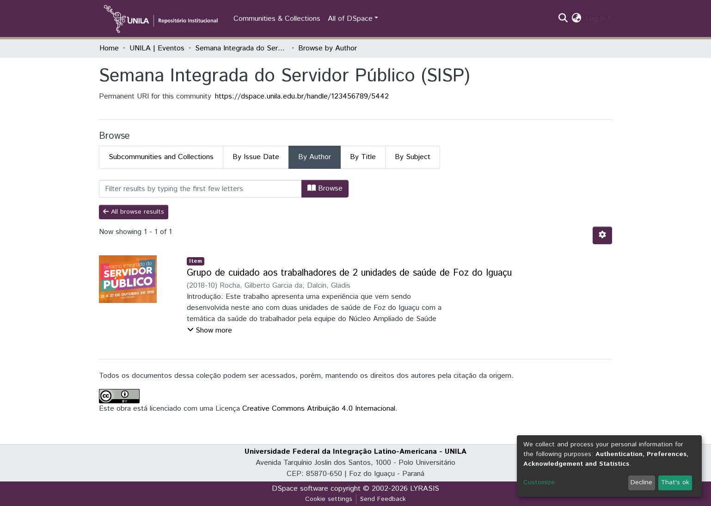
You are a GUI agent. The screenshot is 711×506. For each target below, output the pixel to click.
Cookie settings (328, 499)
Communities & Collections (276, 18)
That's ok (675, 482)
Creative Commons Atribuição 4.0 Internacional (318, 408)
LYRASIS (424, 488)
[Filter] (200, 188)
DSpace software (300, 488)
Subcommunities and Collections (161, 157)
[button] (576, 19)
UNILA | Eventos (156, 48)
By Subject (412, 157)
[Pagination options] (602, 235)
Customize (539, 482)
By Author (314, 157)
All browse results (133, 211)
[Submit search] (563, 19)
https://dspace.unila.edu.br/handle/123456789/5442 (302, 96)
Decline (641, 482)
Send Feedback (383, 499)
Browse (325, 188)
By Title (363, 157)
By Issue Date (256, 157)
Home (109, 48)
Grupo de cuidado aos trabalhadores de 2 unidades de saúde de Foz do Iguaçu (349, 273)
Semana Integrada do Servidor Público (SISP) (241, 48)
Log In (595, 18)
